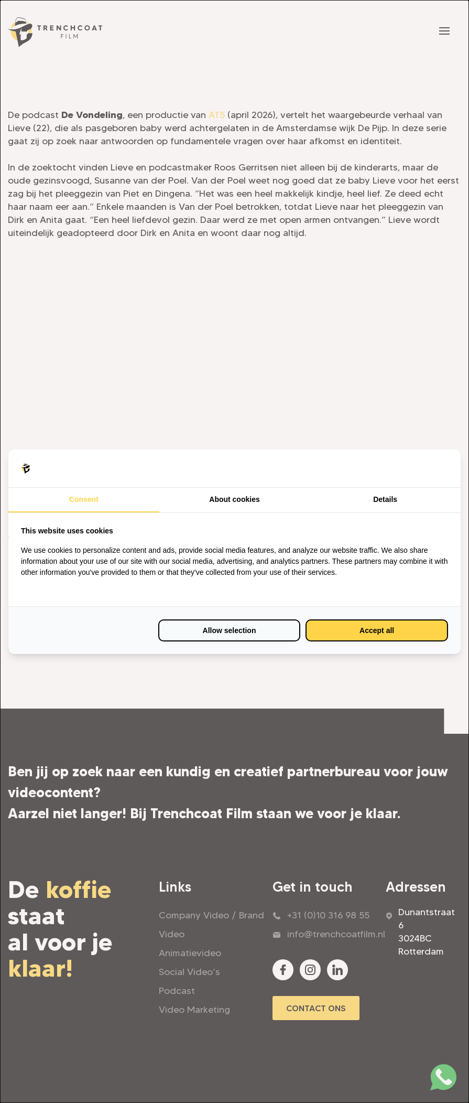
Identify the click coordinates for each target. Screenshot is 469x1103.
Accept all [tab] (376, 630)
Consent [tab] (84, 499)
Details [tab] (385, 499)
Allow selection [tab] (229, 630)
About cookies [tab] (234, 499)
